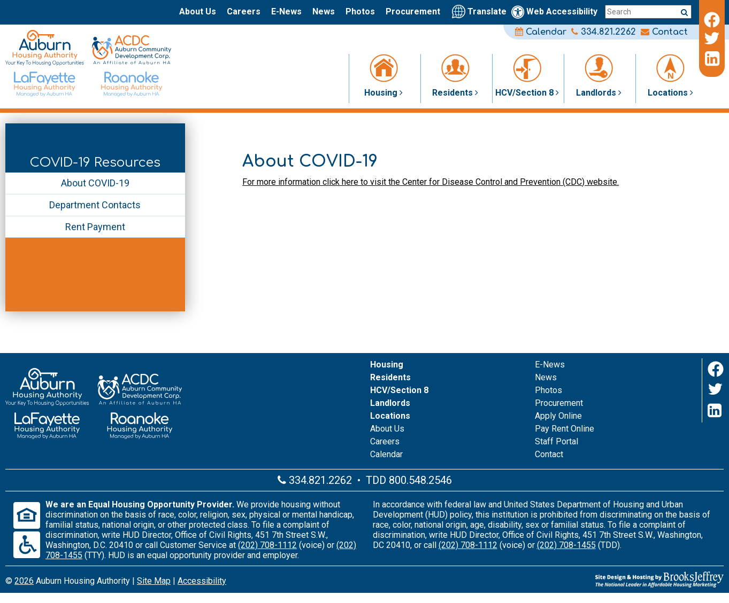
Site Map (154, 581)
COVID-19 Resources (95, 162)
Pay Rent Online (564, 429)
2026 (24, 581)
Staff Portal (556, 441)
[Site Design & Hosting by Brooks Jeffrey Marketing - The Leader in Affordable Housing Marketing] (604, 579)
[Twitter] (712, 38)
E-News (286, 11)
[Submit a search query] (684, 12)
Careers (243, 11)
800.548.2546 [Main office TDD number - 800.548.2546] (420, 480)
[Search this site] (648, 11)
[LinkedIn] (712, 59)
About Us (197, 11)
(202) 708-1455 (566, 545)
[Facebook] (712, 18)
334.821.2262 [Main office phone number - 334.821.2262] (603, 32)
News (323, 11)
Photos (360, 11)
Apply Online (558, 416)
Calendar (540, 32)
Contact (664, 32)
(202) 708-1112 (267, 545)
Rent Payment (95, 226)
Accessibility (202, 581)
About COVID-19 (95, 183)
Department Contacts (95, 204)
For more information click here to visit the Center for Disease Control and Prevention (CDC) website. (430, 182)
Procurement (413, 11)
